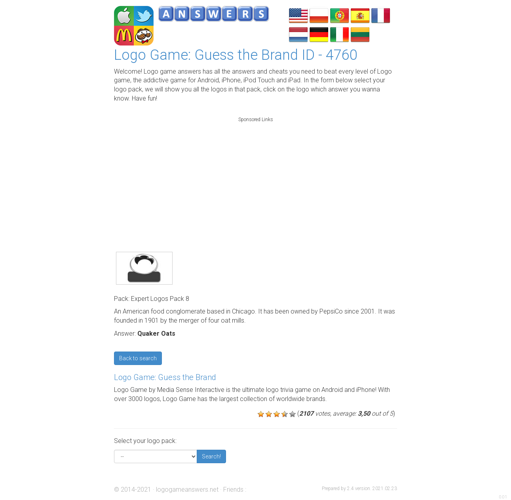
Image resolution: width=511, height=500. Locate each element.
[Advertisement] (255, 175)
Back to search (138, 358)
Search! (211, 456)
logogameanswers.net (187, 489)
